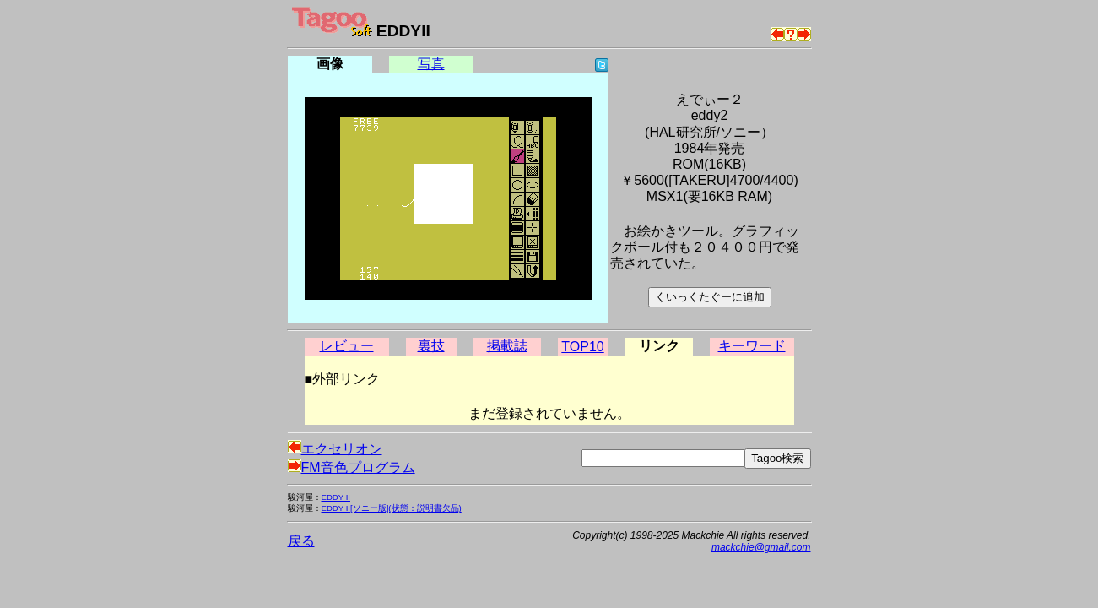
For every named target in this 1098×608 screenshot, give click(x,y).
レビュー (347, 346)
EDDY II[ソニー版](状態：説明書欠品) (392, 508)
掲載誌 (507, 346)
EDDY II (336, 497)
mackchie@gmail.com (761, 547)
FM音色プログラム (351, 467)
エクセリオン (335, 449)
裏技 (431, 346)
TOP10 (582, 346)
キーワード (752, 346)
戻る (301, 541)
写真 (431, 64)
